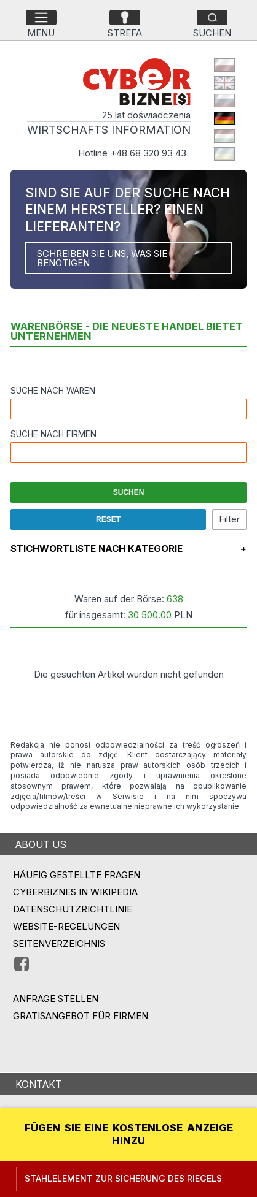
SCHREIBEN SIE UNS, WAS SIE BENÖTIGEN (102, 258)
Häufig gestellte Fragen (76, 875)
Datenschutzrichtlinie (72, 909)
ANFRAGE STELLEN (55, 998)
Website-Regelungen (66, 926)
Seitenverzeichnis (59, 943)
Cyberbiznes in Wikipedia (75, 892)
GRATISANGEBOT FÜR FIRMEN (80, 1016)
